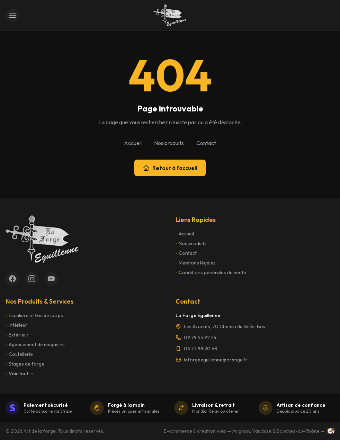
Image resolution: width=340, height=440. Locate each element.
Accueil (133, 143)
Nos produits (169, 143)
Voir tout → (20, 373)
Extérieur (17, 335)
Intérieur (16, 325)
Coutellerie (19, 354)
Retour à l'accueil (170, 167)
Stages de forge (25, 364)
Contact (206, 143)
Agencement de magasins (35, 344)
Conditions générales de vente (211, 272)
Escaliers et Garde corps (34, 315)
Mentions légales (196, 263)
